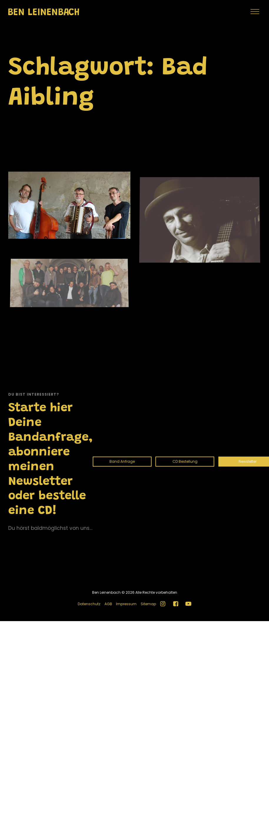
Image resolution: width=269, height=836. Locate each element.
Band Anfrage (122, 461)
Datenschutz (89, 603)
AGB (108, 603)
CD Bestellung (184, 461)
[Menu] (255, 11)
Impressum (126, 603)
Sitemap (148, 603)
